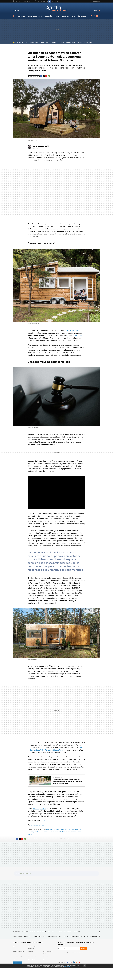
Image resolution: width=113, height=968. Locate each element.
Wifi (44, 959)
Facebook (41, 76)
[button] (40, 146)
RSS (77, 962)
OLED (62, 42)
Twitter (99, 16)
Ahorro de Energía (17, 956)
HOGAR (57, 16)
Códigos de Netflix (52, 936)
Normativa (50, 839)
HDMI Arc (66, 936)
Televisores (16, 947)
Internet (54, 42)
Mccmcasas (78, 335)
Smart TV (45, 956)
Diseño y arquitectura (39, 839)
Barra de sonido (88, 42)
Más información (68, 966)
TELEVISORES (21, 16)
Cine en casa (31, 959)
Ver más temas (17, 963)
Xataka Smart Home (56, 8)
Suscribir (83, 948)
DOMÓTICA (65, 16)
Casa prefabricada (60, 839)
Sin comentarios (34, 76)
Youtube (97, 16)
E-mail (49, 76)
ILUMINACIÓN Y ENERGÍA (79, 16)
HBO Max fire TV (28, 936)
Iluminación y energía (18, 951)
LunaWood (45, 820)
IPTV (60, 936)
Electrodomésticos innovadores (33, 947)
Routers (15, 959)
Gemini (47, 42)
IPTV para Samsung (92, 936)
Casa (69, 839)
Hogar (44, 947)
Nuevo (96, 10)
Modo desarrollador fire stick (78, 936)
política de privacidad (79, 952)
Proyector (79, 42)
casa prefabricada (74, 330)
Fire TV (26, 42)
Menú (17, 10)
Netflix (42, 42)
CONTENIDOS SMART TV (35, 16)
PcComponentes (70, 42)
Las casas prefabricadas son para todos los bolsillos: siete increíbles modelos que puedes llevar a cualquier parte (67, 781)
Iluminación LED (32, 956)
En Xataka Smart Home (58, 777)
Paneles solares (34, 42)
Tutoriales (30, 951)
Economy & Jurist (39, 808)
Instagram (94, 16)
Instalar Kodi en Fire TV (39, 936)
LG (58, 42)
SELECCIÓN (48, 16)
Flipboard (91, 16)
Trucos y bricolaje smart (47, 952)
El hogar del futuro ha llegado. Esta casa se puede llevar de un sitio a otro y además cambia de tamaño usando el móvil (51, 931)
